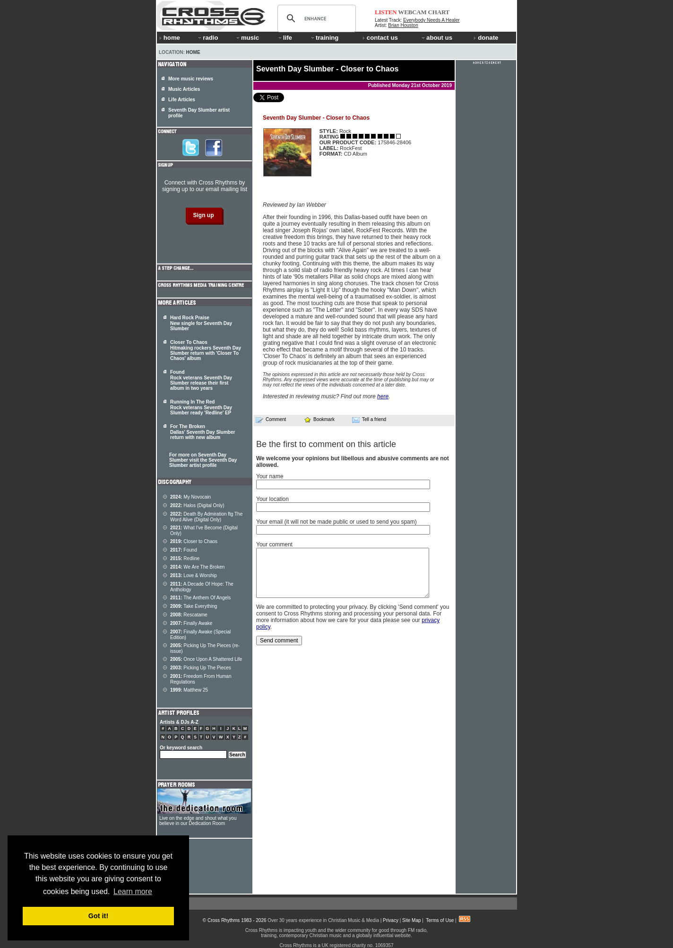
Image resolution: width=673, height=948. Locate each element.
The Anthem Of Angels (200, 597)
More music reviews (190, 78)
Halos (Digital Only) (197, 505)
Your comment (274, 544)
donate (486, 37)
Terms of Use (440, 920)
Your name (270, 476)
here (382, 396)
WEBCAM (412, 12)
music (247, 37)
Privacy (390, 920)
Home (193, 52)
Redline (184, 558)
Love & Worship (193, 575)
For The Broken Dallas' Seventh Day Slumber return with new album (202, 432)
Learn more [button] (132, 891)
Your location (272, 499)
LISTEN (386, 12)
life (284, 37)
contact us (380, 37)
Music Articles (184, 89)
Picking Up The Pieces (200, 667)
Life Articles (181, 99)
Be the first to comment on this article (326, 444)
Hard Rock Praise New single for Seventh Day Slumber (201, 323)
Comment (271, 419)
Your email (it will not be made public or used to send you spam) (336, 521)
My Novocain (190, 497)
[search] (315, 18)
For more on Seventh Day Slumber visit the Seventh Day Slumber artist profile (203, 460)
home (169, 37)
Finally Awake (191, 623)
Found (183, 550)
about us (436, 37)
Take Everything (193, 606)
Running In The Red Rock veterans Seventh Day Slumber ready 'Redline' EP (201, 407)
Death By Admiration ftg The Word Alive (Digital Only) (206, 516)
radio (207, 37)
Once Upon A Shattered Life (206, 659)
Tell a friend (369, 419)
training (324, 37)
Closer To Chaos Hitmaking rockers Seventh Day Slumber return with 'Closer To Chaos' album (205, 350)
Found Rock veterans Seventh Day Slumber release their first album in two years (201, 380)
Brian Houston (403, 25)
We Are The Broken (197, 567)
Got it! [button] (98, 916)
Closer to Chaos (193, 541)
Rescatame (188, 614)
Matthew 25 (189, 690)
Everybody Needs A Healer (431, 20)
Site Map (411, 920)
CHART (439, 12)
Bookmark (319, 419)
